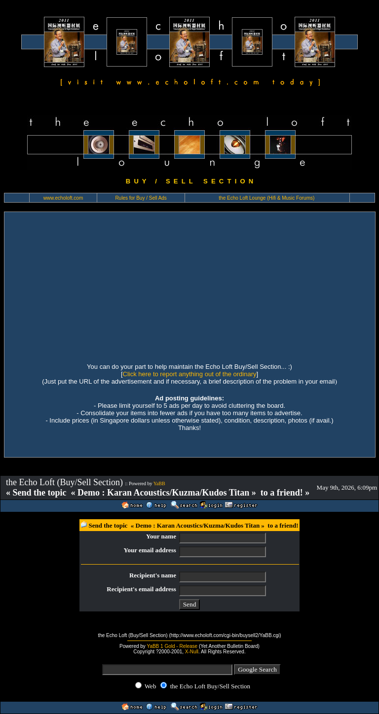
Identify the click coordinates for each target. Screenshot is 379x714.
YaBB (159, 483)
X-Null (191, 651)
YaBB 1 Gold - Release (172, 646)
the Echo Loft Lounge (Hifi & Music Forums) (266, 198)
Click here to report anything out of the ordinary (190, 374)
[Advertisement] (189, 286)
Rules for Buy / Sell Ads (141, 198)
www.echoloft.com (63, 198)
